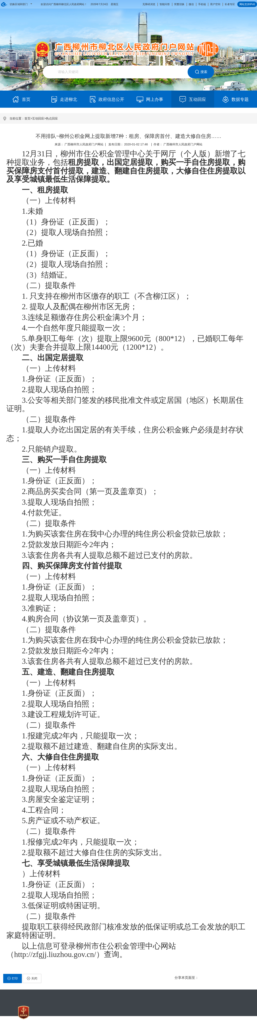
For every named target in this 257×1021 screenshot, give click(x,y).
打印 (12, 978)
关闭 (32, 978)
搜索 (201, 72)
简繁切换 (179, 4)
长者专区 (230, 4)
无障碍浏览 (148, 4)
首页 (27, 118)
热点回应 (52, 118)
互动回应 (38, 118)
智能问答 (165, 4)
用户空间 (215, 4)
